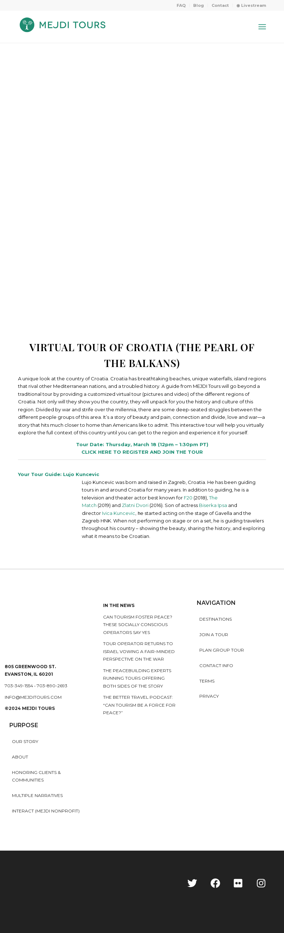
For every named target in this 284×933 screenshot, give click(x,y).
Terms (206, 681)
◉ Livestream (251, 5)
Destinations (215, 619)
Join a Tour (213, 634)
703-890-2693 (52, 685)
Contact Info (216, 665)
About (20, 757)
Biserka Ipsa (213, 505)
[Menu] (262, 26)
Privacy (209, 696)
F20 (188, 498)
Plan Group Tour (221, 650)
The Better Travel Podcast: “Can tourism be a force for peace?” (139, 704)
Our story (25, 741)
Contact (220, 5)
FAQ (181, 5)
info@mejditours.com (33, 697)
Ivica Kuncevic (118, 513)
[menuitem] (181, 5)
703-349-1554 (19, 685)
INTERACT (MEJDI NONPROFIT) (46, 811)
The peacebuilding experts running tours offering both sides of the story (137, 678)
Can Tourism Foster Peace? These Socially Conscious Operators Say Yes (137, 624)
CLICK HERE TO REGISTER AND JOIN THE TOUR (142, 452)
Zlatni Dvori (135, 505)
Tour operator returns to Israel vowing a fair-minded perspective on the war (139, 651)
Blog (198, 5)
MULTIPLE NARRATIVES (37, 795)
